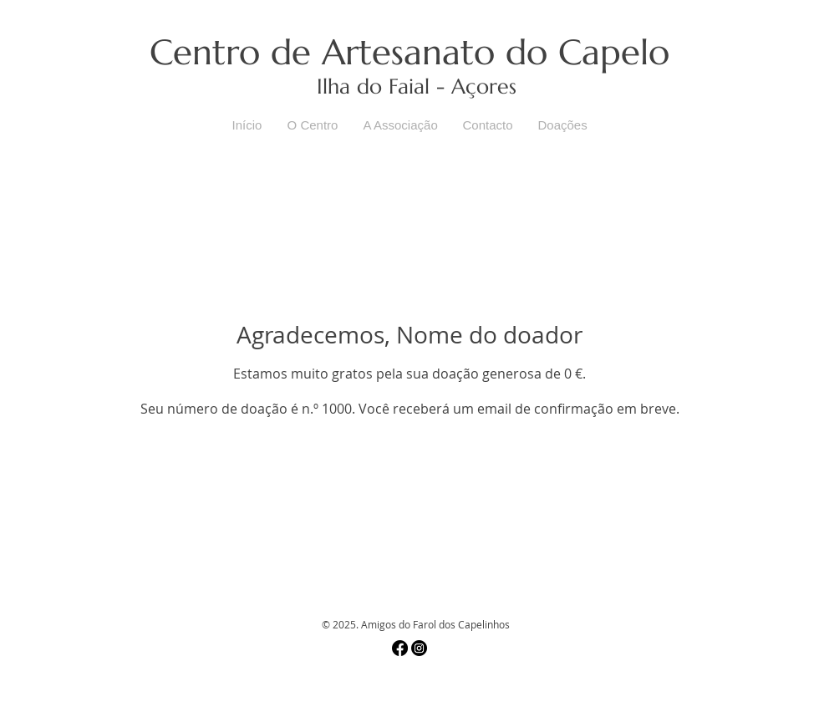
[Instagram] (419, 648)
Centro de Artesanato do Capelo (409, 52)
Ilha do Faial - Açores (416, 86)
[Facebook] (400, 648)
